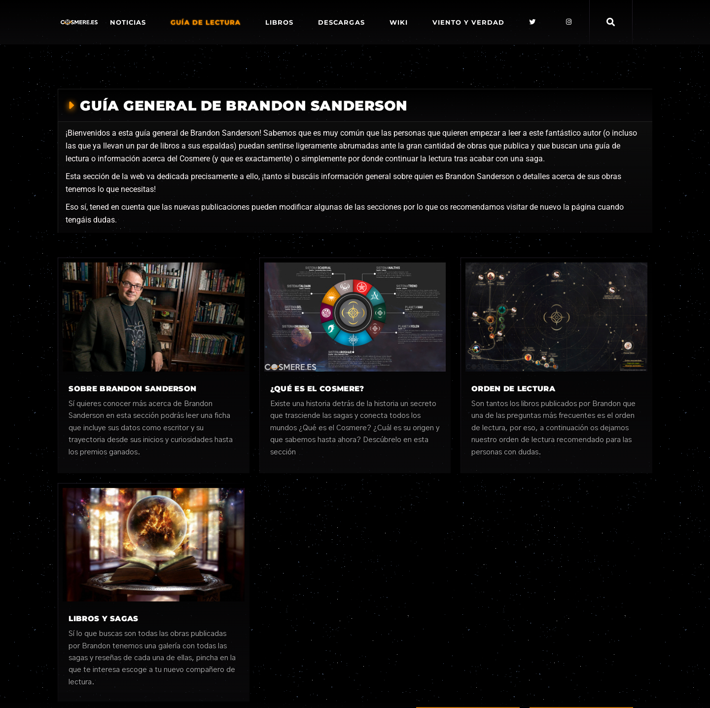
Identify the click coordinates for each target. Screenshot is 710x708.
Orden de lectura (513, 388)
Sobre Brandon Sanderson (132, 388)
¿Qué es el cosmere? (317, 388)
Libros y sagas (103, 618)
